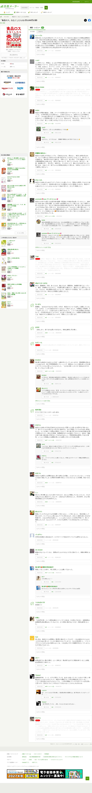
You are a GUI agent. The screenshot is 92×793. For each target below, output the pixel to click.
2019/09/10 (58, 627)
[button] (46, 7)
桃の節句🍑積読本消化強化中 (44, 567)
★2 (46, 170)
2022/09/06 (58, 123)
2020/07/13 (58, 482)
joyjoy (37, 110)
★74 (46, 216)
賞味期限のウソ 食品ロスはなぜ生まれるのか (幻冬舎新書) (16, 169)
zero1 (43, 444)
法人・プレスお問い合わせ (41, 759)
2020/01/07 (58, 524)
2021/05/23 (58, 317)
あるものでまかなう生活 (13, 177)
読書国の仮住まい (40, 153)
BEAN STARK (39, 87)
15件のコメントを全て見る (43, 247)
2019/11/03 (55, 608)
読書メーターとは (26, 754)
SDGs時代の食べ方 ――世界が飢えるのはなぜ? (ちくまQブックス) (16, 224)
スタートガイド (38, 754)
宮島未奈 (9, 251)
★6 (46, 524)
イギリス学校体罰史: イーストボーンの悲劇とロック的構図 (16, 267)
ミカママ (44, 690)
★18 (46, 501)
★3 (46, 50)
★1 (52, 132)
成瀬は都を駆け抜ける (12, 249)
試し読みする (14, 54)
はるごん (38, 473)
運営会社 (24, 756)
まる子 (43, 127)
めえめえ (38, 360)
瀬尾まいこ (9, 303)
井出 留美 (6, 16)
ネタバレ (40, 31)
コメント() (50, 50)
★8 (46, 77)
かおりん (38, 425)
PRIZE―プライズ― (12, 275)
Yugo (37, 256)
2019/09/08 (55, 648)
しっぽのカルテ (11, 240)
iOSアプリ (34, 762)
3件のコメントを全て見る (42, 400)
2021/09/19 (58, 294)
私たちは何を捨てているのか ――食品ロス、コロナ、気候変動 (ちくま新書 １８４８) (16, 196)
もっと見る (20, 232)
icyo (36, 637)
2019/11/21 (58, 557)
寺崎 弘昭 (9, 270)
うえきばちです (40, 602)
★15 (46, 371)
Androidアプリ (25, 762)
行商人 (37, 617)
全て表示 (32, 31)
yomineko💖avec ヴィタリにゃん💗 (46, 199)
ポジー (37, 658)
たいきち (38, 304)
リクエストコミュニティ (57, 759)
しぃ (36, 492)
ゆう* (43, 576)
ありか (9, 301)
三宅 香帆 (9, 286)
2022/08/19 (58, 170)
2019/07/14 (58, 735)
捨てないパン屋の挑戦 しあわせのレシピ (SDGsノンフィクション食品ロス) (16, 159)
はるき (37, 327)
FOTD (43, 220)
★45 (46, 686)
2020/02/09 (58, 501)
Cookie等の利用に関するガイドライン (52, 756)
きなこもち (38, 180)
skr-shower (39, 550)
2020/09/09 (58, 371)
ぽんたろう (45, 388)
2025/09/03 (58, 50)
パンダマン (38, 534)
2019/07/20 (58, 686)
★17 (46, 572)
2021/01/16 (58, 332)
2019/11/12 (58, 572)
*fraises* (38, 675)
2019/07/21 (58, 665)
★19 (46, 482)
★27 (46, 440)
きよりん (38, 718)
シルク (37, 60)
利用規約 (47, 754)
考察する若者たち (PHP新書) (14, 284)
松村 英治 (38, 410)
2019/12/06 (55, 540)
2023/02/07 (58, 100)
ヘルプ (23, 759)
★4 (46, 100)
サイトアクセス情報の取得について (74, 756)
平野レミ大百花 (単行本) (13, 258)
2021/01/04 (55, 350)
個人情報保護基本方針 (35, 756)
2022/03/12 (59, 216)
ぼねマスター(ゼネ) (41, 283)
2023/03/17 (58, 77)
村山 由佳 (9, 242)
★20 (46, 332)
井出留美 (9, 162)
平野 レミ (9, 259)
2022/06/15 (58, 189)
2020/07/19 (55, 415)
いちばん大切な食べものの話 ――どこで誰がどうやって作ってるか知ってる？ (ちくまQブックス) (16, 215)
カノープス (38, 35)
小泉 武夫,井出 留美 (12, 217)
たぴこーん (38, 342)
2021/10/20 (58, 273)
